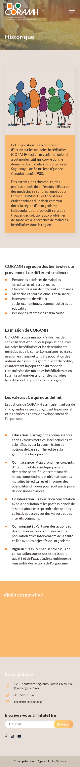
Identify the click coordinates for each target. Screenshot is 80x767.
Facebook (6, 736)
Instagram (12, 736)
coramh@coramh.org (28, 701)
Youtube (19, 736)
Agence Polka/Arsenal (52, 761)
